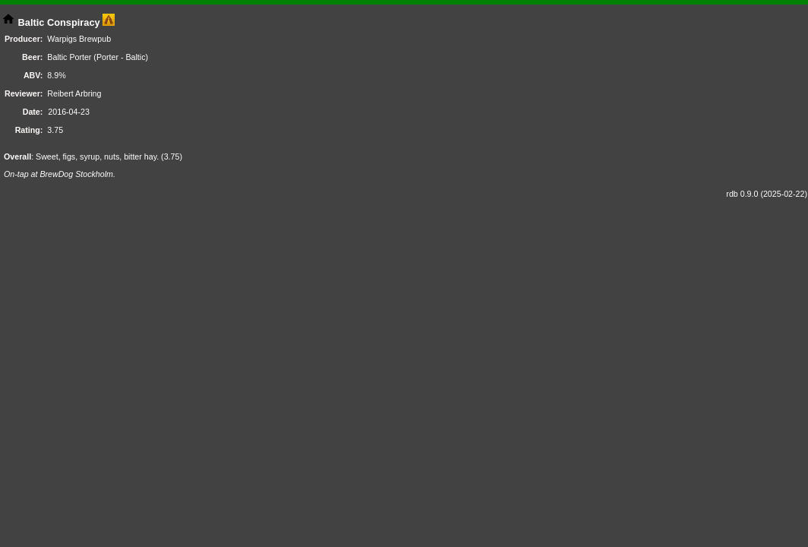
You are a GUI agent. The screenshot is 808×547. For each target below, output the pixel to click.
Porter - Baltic (121, 57)
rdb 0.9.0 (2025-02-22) (766, 193)
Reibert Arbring (74, 93)
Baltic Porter (69, 57)
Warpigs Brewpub (79, 38)
